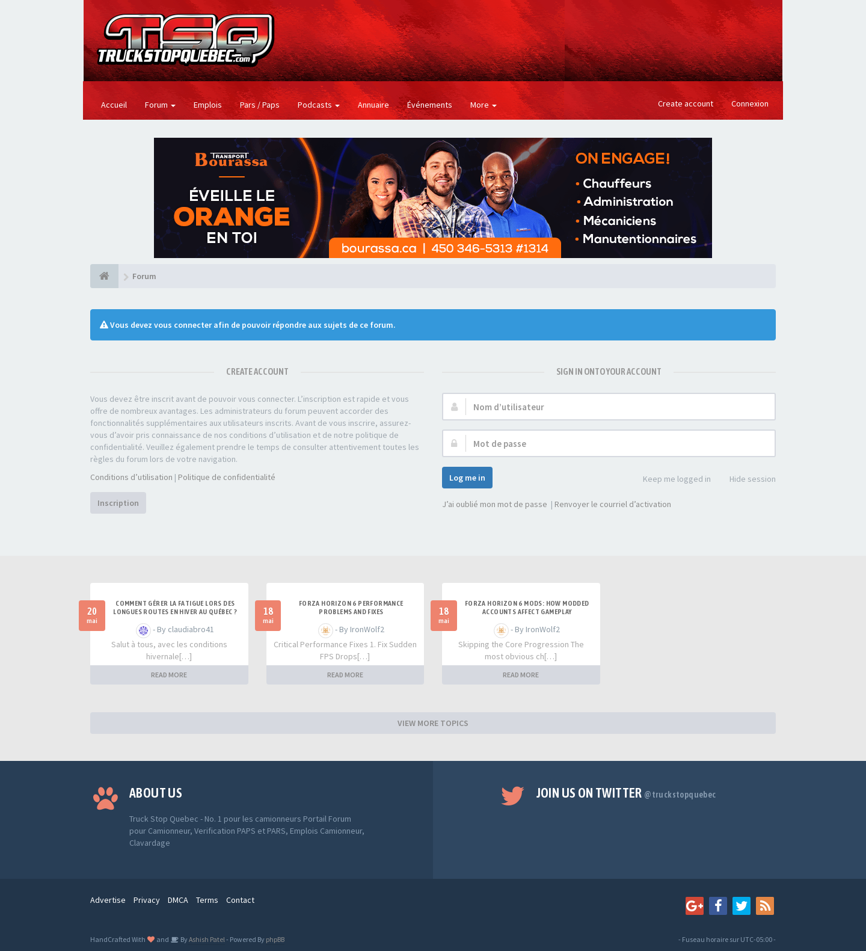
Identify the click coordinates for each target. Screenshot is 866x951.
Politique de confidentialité (226, 477)
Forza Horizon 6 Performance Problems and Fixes (351, 607)
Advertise (108, 899)
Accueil (114, 104)
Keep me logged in (670, 479)
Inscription (118, 502)
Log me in (467, 477)
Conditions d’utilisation (131, 477)
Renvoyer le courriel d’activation (612, 504)
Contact (240, 899)
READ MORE (169, 674)
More (483, 104)
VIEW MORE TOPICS (433, 723)
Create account (685, 103)
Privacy (147, 899)
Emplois (208, 104)
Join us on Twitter (626, 793)
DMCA (178, 899)
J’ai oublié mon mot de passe (494, 504)
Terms (207, 899)
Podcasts (319, 104)
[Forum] (104, 276)
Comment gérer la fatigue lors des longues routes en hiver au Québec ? (175, 607)
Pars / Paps (260, 104)
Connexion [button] (750, 103)
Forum (160, 104)
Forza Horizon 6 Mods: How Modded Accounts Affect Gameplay (527, 607)
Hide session (746, 479)
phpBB (275, 939)
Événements (429, 104)
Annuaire (373, 104)
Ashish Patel (206, 939)
